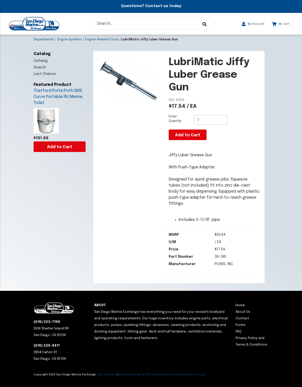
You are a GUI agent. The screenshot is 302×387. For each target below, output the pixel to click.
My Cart (280, 23)
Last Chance (45, 74)
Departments (44, 39)
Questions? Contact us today (151, 6)
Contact (242, 318)
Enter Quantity (175, 119)
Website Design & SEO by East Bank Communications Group (161, 374)
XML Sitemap (106, 374)
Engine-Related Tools (101, 39)
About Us (243, 312)
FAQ (239, 331)
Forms (240, 325)
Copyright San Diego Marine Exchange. (65, 374)
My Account (253, 23)
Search (40, 67)
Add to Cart (59, 147)
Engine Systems (69, 39)
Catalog (41, 61)
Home (240, 305)
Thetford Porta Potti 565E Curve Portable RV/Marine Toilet (58, 97)
